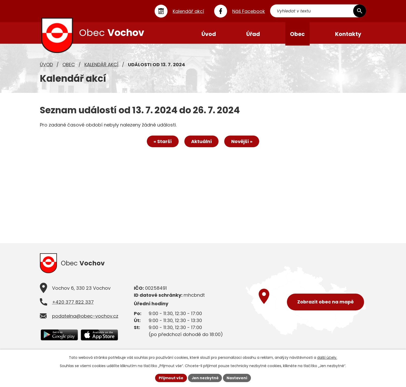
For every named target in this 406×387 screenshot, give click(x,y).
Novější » (242, 143)
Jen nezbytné (205, 377)
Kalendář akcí (101, 66)
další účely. (327, 357)
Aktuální (201, 143)
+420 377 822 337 (73, 304)
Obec (68, 66)
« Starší (162, 143)
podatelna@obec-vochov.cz (85, 318)
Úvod (46, 66)
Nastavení (237, 377)
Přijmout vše (170, 377)
